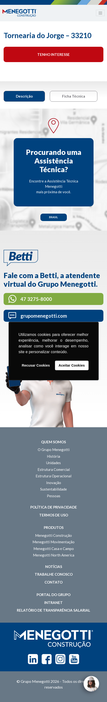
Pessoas (53, 496)
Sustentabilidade (53, 489)
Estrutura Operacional (53, 476)
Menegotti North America (53, 555)
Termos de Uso (53, 515)
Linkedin (33, 659)
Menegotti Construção (53, 535)
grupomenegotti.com (43, 316)
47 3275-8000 (36, 299)
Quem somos (53, 442)
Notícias (53, 566)
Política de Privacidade (53, 507)
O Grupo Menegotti (53, 449)
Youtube (74, 659)
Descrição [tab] (24, 96)
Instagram (60, 659)
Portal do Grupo (53, 594)
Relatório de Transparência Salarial (53, 610)
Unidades (53, 463)
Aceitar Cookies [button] (72, 365)
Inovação (53, 482)
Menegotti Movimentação (53, 542)
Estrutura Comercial (54, 469)
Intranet (53, 602)
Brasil (53, 217)
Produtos (53, 527)
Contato (53, 582)
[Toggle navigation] (100, 13)
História (53, 456)
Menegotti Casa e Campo (53, 548)
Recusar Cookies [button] (36, 365)
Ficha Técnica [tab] (73, 96)
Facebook (47, 659)
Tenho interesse (53, 54)
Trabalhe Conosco (54, 574)
